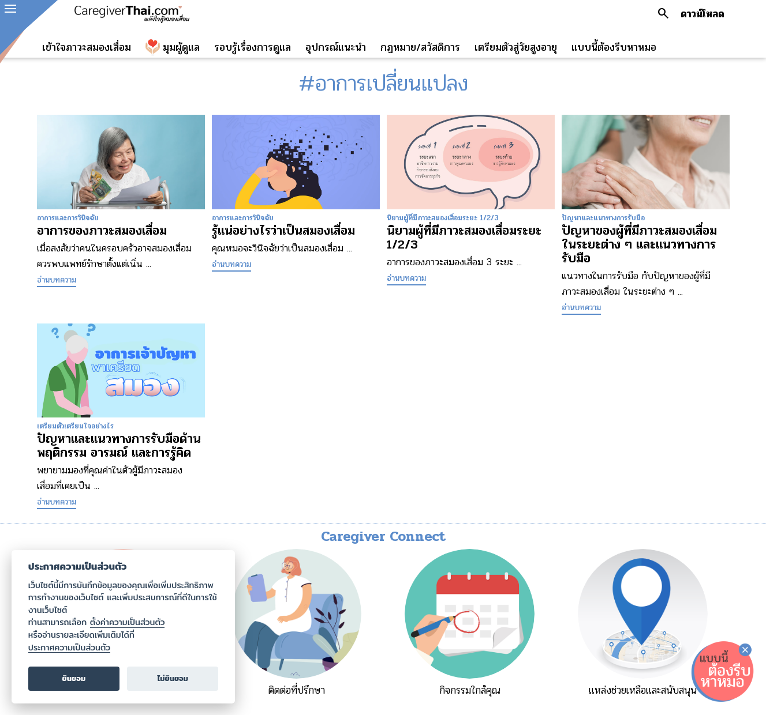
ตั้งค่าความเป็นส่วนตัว (127, 622)
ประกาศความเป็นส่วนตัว (69, 647)
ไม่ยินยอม (172, 678)
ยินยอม (74, 678)
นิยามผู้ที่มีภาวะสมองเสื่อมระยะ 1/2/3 (464, 237)
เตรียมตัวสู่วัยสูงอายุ (515, 47)
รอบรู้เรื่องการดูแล (252, 47)
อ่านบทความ (56, 280)
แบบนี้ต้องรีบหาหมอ (613, 47)
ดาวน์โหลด (702, 14)
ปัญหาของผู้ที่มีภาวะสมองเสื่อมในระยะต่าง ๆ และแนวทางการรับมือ (639, 244)
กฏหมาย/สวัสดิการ (420, 47)
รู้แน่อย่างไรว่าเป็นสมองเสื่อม (283, 231)
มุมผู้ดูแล (181, 47)
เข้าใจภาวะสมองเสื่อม (86, 47)
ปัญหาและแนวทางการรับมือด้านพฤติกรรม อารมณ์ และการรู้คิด (119, 446)
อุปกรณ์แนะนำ (335, 47)
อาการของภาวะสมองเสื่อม (102, 231)
